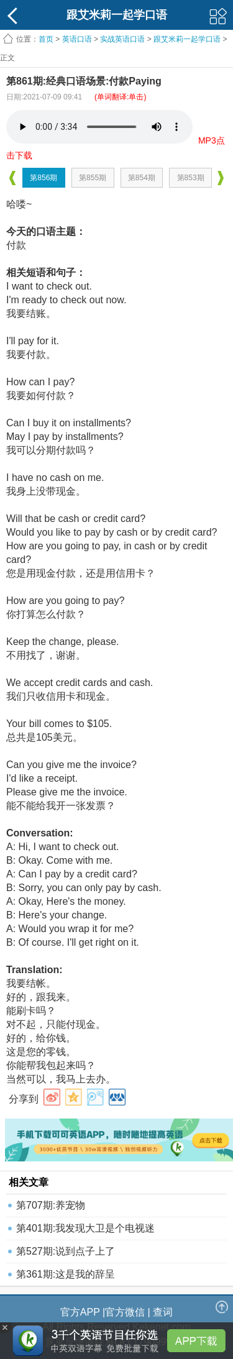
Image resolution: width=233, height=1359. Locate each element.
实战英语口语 (122, 39)
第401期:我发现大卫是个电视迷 (85, 1228)
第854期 (141, 177)
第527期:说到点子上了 (65, 1251)
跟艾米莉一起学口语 (187, 39)
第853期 (190, 177)
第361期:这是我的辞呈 (65, 1274)
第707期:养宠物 (50, 1205)
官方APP (80, 1312)
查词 (163, 1312)
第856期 (43, 177)
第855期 (92, 177)
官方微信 (125, 1312)
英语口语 (77, 39)
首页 (46, 39)
